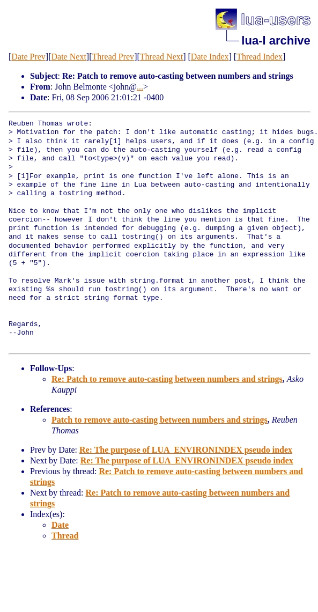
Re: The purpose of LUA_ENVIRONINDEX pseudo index (185, 449)
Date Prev (28, 56)
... (140, 86)
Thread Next (161, 56)
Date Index (210, 56)
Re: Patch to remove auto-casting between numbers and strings (167, 379)
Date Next (68, 56)
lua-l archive (275, 40)
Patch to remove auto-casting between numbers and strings (159, 419)
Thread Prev (113, 56)
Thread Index (259, 56)
